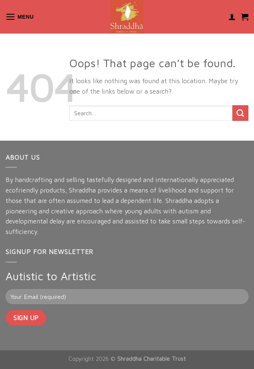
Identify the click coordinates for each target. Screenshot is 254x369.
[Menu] (20, 16)
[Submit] (240, 113)
